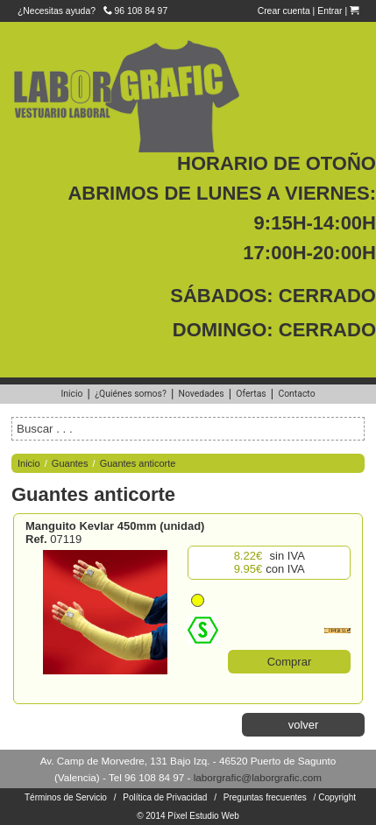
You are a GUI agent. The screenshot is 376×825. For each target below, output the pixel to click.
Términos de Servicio (66, 797)
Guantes (70, 463)
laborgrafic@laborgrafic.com (258, 777)
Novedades (201, 393)
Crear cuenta (284, 11)
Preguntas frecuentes (265, 797)
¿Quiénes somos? (131, 393)
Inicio (71, 393)
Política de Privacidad (165, 797)
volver (303, 724)
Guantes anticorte (138, 463)
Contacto (296, 393)
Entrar (329, 11)
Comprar (289, 661)
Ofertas (251, 393)
